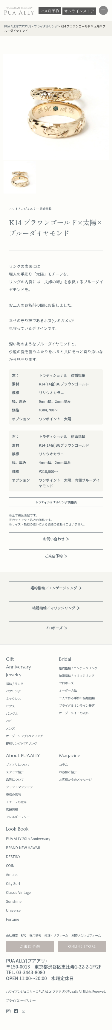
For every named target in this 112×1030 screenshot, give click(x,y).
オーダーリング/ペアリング (24, 736)
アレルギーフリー (18, 816)
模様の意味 (13, 794)
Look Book (17, 829)
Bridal (65, 659)
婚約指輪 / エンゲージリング (78, 668)
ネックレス (13, 698)
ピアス (10, 706)
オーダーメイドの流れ (74, 713)
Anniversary (18, 667)
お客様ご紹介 (68, 772)
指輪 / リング (14, 683)
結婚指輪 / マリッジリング (76, 675)
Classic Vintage (18, 892)
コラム (63, 764)
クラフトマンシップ (19, 787)
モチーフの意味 (16, 802)
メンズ (10, 728)
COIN (10, 865)
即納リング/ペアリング (21, 743)
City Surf (13, 883)
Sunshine (14, 901)
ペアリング (13, 691)
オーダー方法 (68, 690)
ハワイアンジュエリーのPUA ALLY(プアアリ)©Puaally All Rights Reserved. (56, 991)
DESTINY (13, 856)
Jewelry (14, 674)
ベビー (10, 721)
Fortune (12, 919)
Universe (13, 910)
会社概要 (12, 935)
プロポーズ (66, 683)
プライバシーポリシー (21, 1000)
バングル (12, 713)
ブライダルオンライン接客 (77, 705)
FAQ (23, 935)
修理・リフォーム (56, 935)
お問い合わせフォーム (86, 935)
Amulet (12, 874)
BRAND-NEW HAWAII (23, 847)
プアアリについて (18, 764)
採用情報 (35, 935)
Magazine (69, 755)
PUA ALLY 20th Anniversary (28, 838)
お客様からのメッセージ (75, 779)
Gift (10, 659)
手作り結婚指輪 (84, 698)
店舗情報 (12, 809)
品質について (15, 779)
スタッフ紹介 (15, 772)
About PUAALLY (23, 755)
